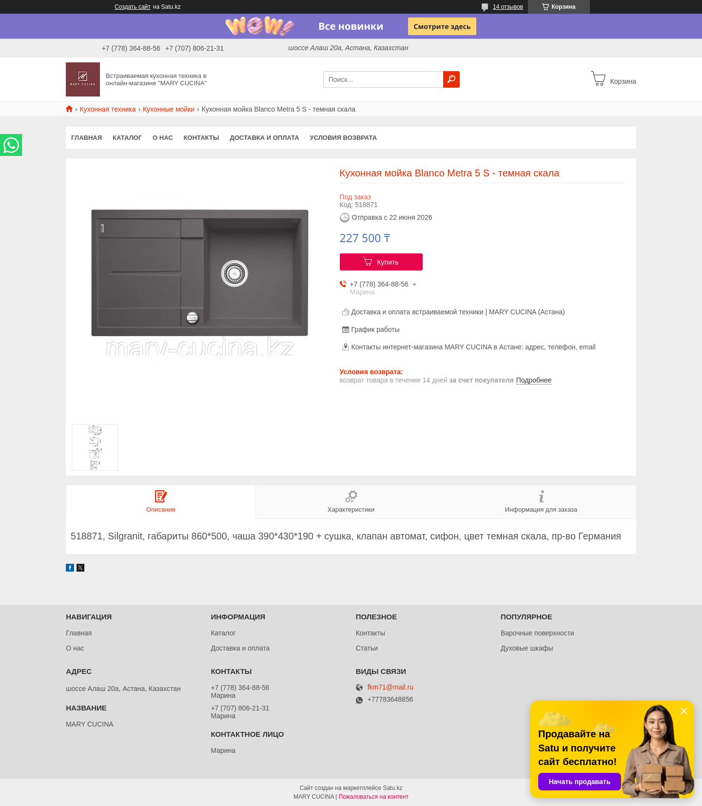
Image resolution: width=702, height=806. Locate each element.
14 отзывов (508, 6)
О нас (163, 137)
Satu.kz (392, 788)
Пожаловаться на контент (374, 796)
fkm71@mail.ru (390, 687)
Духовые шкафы (527, 648)
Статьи (367, 648)
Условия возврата (343, 137)
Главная (86, 137)
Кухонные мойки (169, 109)
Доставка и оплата (264, 137)
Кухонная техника (107, 109)
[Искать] (451, 79)
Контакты (201, 137)
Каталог (127, 137)
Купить (387, 262)
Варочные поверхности (537, 633)
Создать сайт (133, 6)
